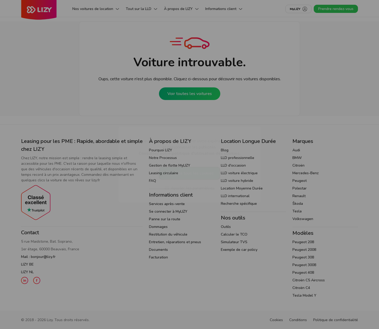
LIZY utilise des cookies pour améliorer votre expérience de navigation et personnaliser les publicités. (189, 147)
